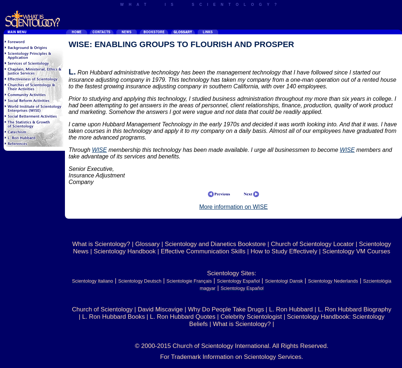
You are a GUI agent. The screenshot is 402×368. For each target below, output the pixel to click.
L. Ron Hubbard (291, 309)
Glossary (147, 244)
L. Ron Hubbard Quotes (183, 316)
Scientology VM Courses (356, 251)
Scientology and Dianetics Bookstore (215, 244)
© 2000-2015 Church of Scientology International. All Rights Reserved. (231, 345)
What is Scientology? (101, 244)
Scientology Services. (274, 356)
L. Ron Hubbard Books (113, 316)
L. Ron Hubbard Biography (354, 309)
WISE (99, 150)
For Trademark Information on (202, 356)
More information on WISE (233, 207)
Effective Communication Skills (203, 251)
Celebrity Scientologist (251, 316)
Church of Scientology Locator (312, 244)
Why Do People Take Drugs (226, 309)
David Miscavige (160, 309)
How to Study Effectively (284, 251)
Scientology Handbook (125, 251)
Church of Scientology (102, 309)
